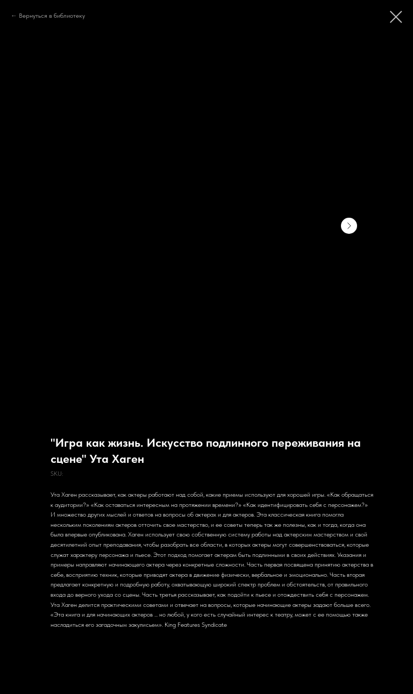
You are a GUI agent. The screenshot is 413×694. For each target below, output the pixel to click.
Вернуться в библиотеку (52, 15)
